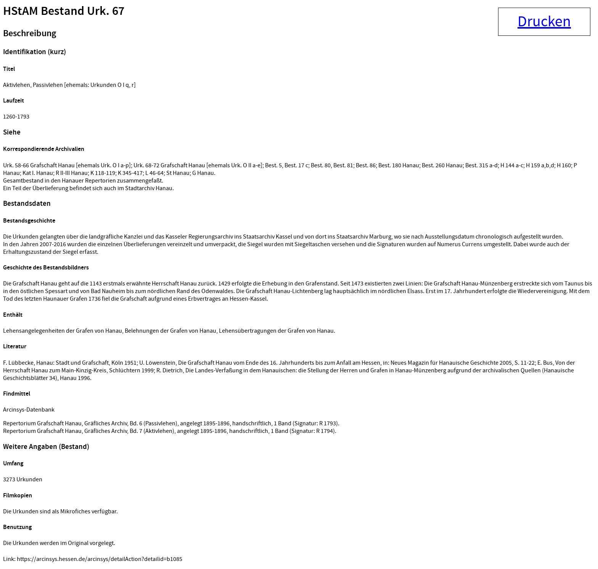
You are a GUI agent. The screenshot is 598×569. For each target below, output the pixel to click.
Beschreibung (29, 33)
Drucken (544, 22)
